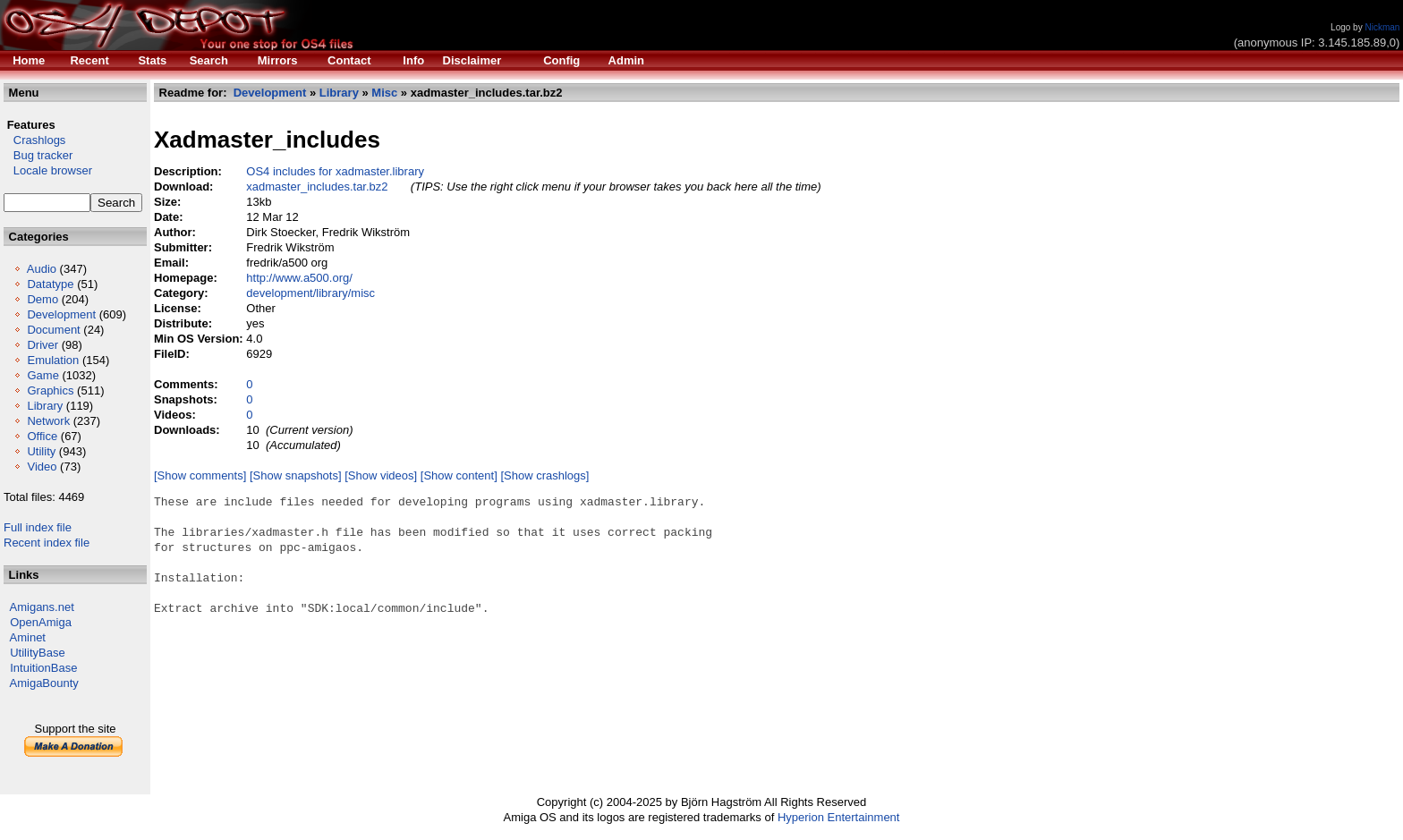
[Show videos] (380, 475)
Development (61, 314)
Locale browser (48, 170)
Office (42, 436)
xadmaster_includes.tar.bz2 (316, 186)
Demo (42, 299)
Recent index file (46, 542)
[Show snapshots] (296, 475)
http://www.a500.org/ (299, 277)
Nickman (1382, 27)
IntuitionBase (43, 668)
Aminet (28, 637)
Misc (384, 92)
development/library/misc (310, 293)
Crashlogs (34, 140)
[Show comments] (200, 475)
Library (45, 405)
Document (53, 329)
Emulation (53, 360)
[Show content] (459, 475)
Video (41, 466)
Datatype (50, 284)
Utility (41, 451)
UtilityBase (37, 652)
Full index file (38, 527)
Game (42, 375)
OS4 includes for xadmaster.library (335, 171)
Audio (41, 269)
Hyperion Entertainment (839, 817)
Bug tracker (38, 155)
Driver (42, 345)
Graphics (50, 390)
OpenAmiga (41, 622)
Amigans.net (42, 607)
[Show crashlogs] (544, 475)
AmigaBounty (44, 683)
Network (48, 421)
